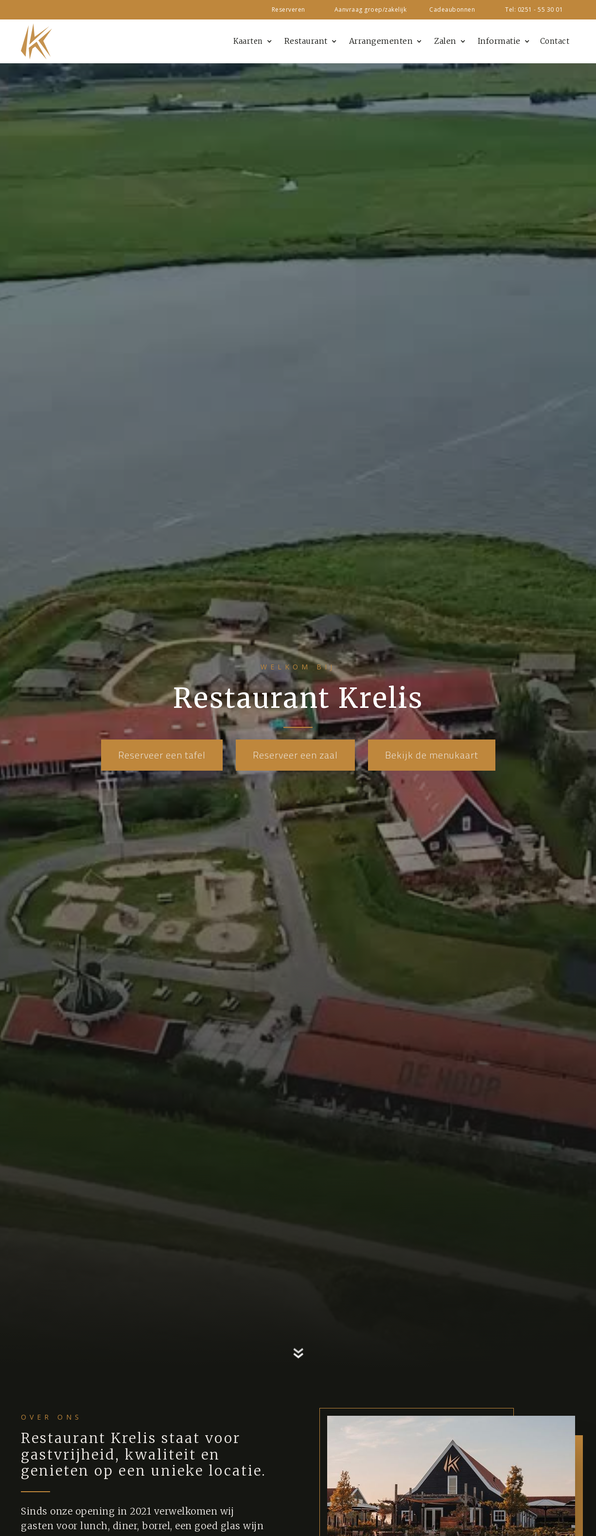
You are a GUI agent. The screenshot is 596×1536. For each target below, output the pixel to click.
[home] (36, 41)
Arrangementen (381, 41)
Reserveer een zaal (295, 755)
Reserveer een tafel (162, 755)
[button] (251, 41)
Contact (555, 41)
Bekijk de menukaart (431, 755)
